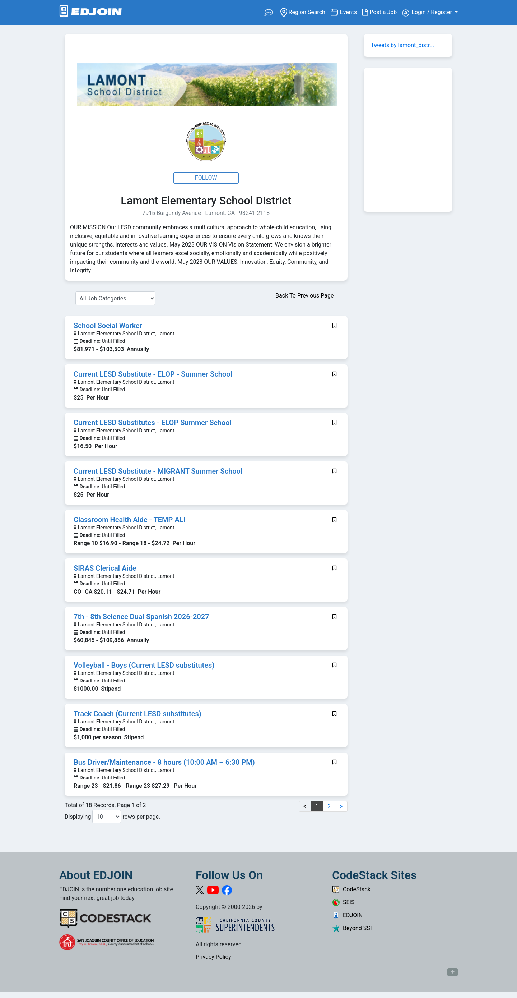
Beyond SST (352, 928)
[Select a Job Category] (115, 298)
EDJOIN (347, 915)
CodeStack (351, 889)
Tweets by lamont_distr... (402, 45)
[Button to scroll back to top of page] (452, 972)
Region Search (305, 11)
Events (351, 11)
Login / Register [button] (427, 13)
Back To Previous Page (304, 295)
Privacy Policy (213, 956)
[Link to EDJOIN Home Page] (90, 12)
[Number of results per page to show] (106, 816)
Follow (206, 177)
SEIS (343, 902)
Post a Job (382, 12)
